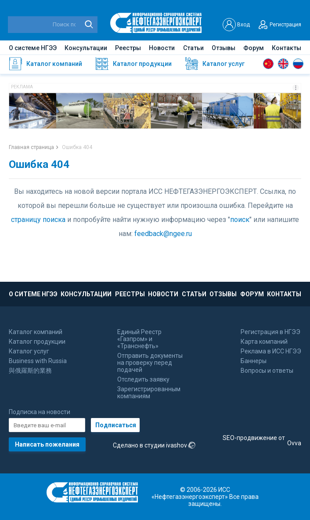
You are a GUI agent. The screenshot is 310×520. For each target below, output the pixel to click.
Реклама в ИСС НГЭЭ (271, 351)
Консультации (86, 47)
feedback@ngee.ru (163, 233)
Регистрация (278, 24)
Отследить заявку (143, 379)
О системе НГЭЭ (33, 47)
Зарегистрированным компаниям (148, 392)
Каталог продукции (37, 341)
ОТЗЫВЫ (223, 294)
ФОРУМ (252, 294)
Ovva (294, 443)
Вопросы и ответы (267, 370)
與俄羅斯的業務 (30, 370)
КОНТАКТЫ (284, 294)
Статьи (193, 47)
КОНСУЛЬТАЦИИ (86, 294)
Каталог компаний (35, 331)
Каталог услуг (29, 351)
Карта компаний (264, 341)
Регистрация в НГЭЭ (270, 331)
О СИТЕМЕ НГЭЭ (33, 294)
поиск (239, 219)
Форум (253, 47)
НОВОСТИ (163, 294)
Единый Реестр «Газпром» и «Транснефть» (139, 338)
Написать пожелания (47, 444)
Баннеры (254, 360)
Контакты (286, 47)
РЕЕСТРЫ (130, 294)
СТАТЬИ (194, 294)
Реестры (128, 47)
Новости (162, 47)
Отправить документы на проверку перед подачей (150, 362)
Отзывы (223, 47)
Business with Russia (38, 360)
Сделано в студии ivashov (154, 445)
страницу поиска (38, 219)
